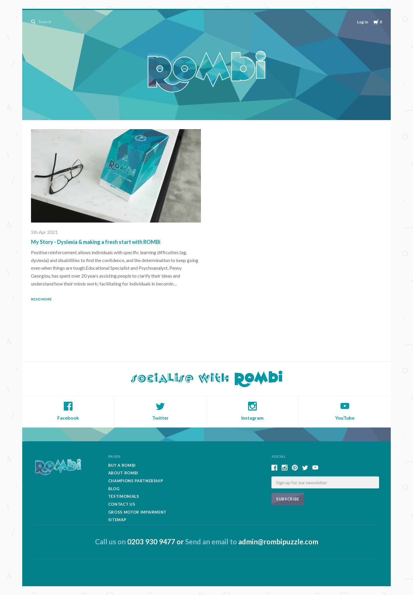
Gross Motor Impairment (137, 512)
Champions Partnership (135, 480)
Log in (362, 22)
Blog (114, 488)
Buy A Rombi (122, 465)
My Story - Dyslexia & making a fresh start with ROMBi (95, 242)
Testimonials (123, 496)
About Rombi (123, 473)
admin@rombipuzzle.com (278, 541)
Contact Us (121, 504)
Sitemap (117, 519)
